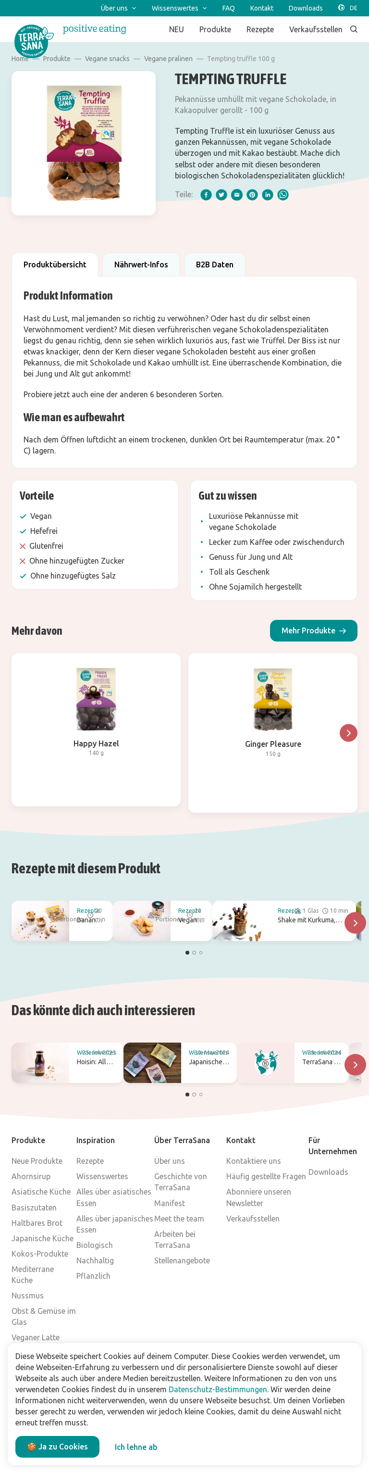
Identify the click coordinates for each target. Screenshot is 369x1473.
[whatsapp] (283, 195)
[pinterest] (252, 195)
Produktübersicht (55, 264)
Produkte (57, 59)
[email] (237, 195)
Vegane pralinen (168, 59)
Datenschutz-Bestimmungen (218, 1389)
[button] (313, 631)
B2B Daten (215, 264)
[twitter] (221, 195)
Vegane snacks (107, 59)
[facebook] (206, 195)
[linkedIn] (267, 195)
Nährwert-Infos (141, 264)
